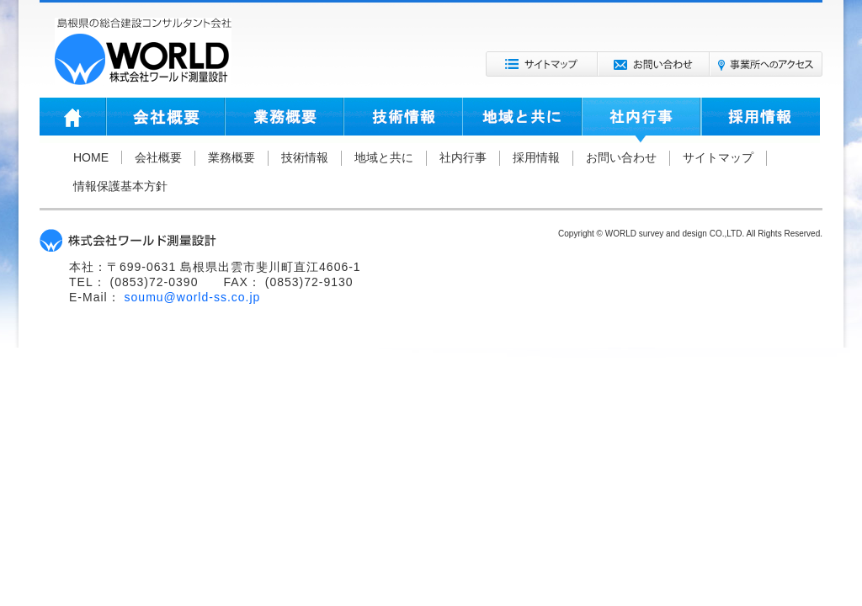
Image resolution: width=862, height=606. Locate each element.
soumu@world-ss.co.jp (193, 297)
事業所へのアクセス (766, 64)
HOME (73, 120)
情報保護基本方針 (120, 186)
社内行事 (641, 120)
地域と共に (522, 120)
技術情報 (402, 120)
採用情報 (760, 120)
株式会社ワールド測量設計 (143, 51)
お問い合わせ (654, 64)
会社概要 (165, 120)
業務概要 (284, 120)
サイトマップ (542, 64)
